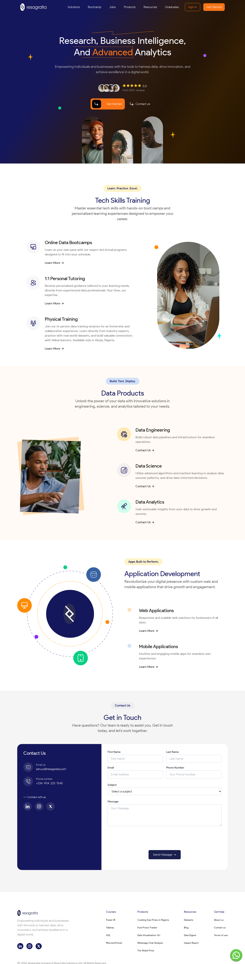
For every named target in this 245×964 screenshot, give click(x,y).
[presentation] (165, 839)
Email (111, 767)
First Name (114, 752)
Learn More (54, 263)
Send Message (165, 854)
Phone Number (175, 767)
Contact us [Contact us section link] (143, 104)
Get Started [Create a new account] (214, 7)
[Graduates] (172, 7)
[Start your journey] (108, 104)
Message (113, 801)
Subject (112, 785)
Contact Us (145, 450)
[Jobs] (112, 7)
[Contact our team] (140, 104)
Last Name (172, 752)
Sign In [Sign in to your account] (192, 7)
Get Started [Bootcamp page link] (114, 104)
